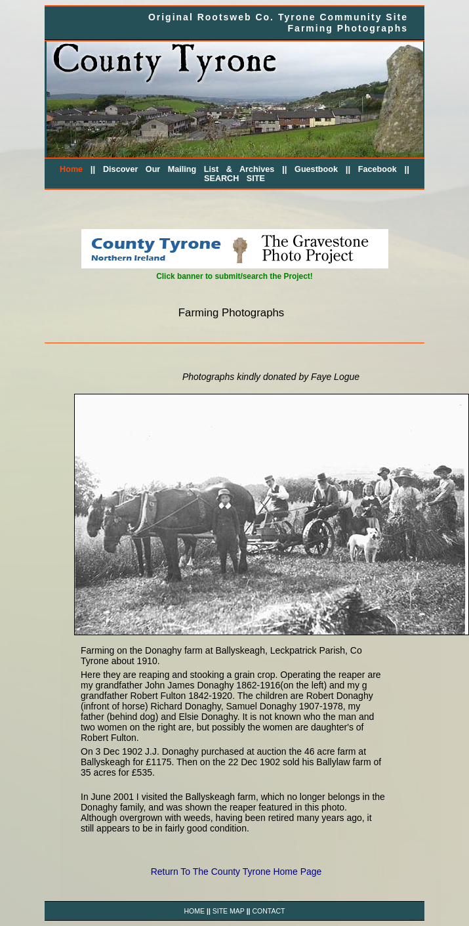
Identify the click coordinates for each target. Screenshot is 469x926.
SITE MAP (229, 911)
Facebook (377, 169)
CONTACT (268, 911)
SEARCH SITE (234, 178)
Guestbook (316, 169)
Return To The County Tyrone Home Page (236, 871)
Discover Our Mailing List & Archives (188, 169)
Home (71, 169)
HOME (194, 911)
